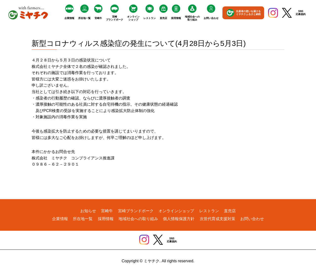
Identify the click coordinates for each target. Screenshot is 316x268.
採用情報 (176, 18)
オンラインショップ (133, 18)
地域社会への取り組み (192, 18)
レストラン (149, 18)
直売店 (163, 18)
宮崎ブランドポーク (114, 18)
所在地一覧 (84, 18)
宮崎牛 (98, 18)
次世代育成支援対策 (217, 219)
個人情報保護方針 (179, 219)
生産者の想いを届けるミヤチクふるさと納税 (248, 13)
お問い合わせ (211, 18)
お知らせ (88, 211)
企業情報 (69, 18)
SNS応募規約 (301, 13)
